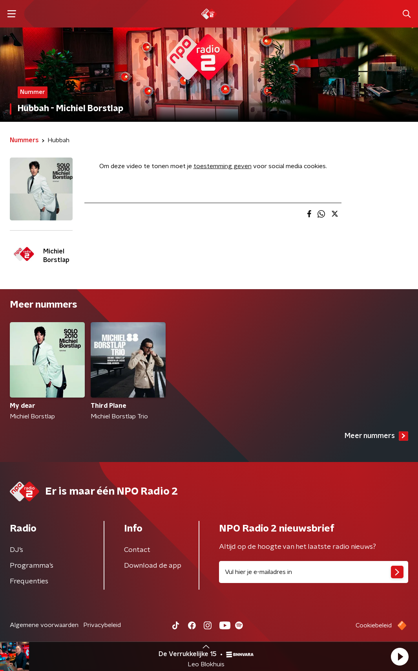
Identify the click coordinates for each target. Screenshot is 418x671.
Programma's (31, 565)
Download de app (152, 565)
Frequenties (29, 581)
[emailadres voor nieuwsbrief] (314, 572)
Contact (137, 550)
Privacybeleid (102, 625)
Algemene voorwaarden (44, 625)
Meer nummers (376, 436)
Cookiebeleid (374, 625)
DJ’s (16, 550)
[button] (399, 656)
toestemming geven (222, 166)
